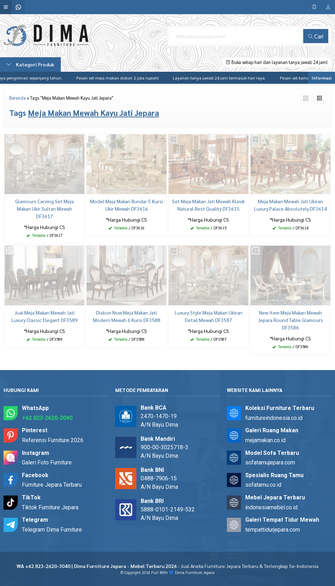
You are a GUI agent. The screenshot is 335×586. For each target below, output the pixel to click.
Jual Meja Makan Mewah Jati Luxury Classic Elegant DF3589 (44, 316)
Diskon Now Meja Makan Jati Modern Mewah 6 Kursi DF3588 (126, 316)
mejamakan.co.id (265, 440)
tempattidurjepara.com (272, 529)
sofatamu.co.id (263, 484)
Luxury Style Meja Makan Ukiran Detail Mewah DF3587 (208, 316)
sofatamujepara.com (270, 462)
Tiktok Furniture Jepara (50, 507)
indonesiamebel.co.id (271, 507)
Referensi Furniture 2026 (52, 440)
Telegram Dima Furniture (52, 529)
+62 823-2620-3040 (47, 418)
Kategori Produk (30, 64)
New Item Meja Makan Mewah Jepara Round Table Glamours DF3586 (290, 319)
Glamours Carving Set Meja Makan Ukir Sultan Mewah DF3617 (44, 208)
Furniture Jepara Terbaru (52, 484)
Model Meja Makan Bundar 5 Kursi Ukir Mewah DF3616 (126, 205)
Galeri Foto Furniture (47, 462)
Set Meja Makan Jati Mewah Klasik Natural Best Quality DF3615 (208, 205)
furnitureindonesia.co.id (273, 418)
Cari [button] (315, 36)
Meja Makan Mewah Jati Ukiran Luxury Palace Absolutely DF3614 (290, 205)
